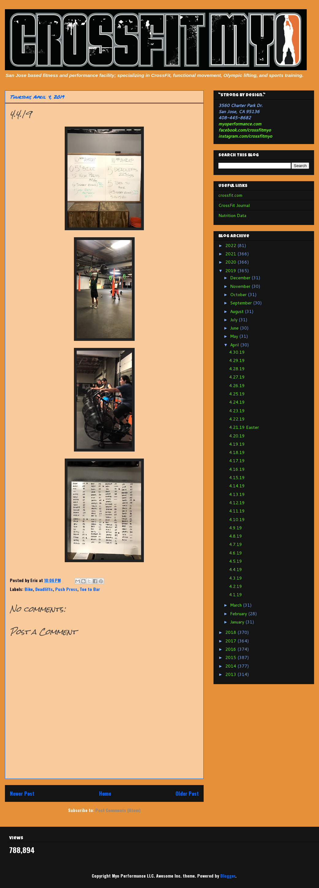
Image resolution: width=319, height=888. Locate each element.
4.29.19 (237, 360)
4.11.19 (237, 511)
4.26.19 (237, 386)
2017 (231, 641)
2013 (231, 674)
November (241, 286)
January (237, 622)
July (234, 320)
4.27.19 (237, 377)
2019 (231, 271)
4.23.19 (237, 411)
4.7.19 (235, 544)
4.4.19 (235, 569)
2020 (231, 262)
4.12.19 (237, 503)
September (241, 303)
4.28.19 (237, 369)
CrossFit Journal (234, 205)
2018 (231, 632)
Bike (29, 589)
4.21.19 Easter (244, 427)
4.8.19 (235, 536)
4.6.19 (235, 553)
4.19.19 (237, 444)
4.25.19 (237, 394)
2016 (231, 649)
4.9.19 (235, 528)
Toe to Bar (90, 589)
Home (105, 793)
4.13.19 (237, 494)
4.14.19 (237, 486)
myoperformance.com (239, 124)
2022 (231, 245)
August (237, 311)
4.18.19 (237, 452)
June (235, 328)
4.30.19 (237, 352)
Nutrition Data (232, 215)
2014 (231, 666)
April (235, 345)
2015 (231, 657)
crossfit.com (230, 195)
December (241, 278)
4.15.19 (237, 477)
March (236, 605)
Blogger (227, 875)
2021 (231, 254)
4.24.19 (237, 402)
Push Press (66, 589)
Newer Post (22, 793)
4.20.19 (237, 436)
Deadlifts (44, 589)
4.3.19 (235, 578)
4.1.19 (235, 595)
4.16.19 (237, 469)
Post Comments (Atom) (117, 810)
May (234, 336)
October (239, 295)
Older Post (187, 793)
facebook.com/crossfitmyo (244, 130)
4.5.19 (235, 561)
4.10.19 (237, 519)
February (239, 614)
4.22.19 (237, 419)
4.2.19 (235, 586)
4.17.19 (237, 461)
